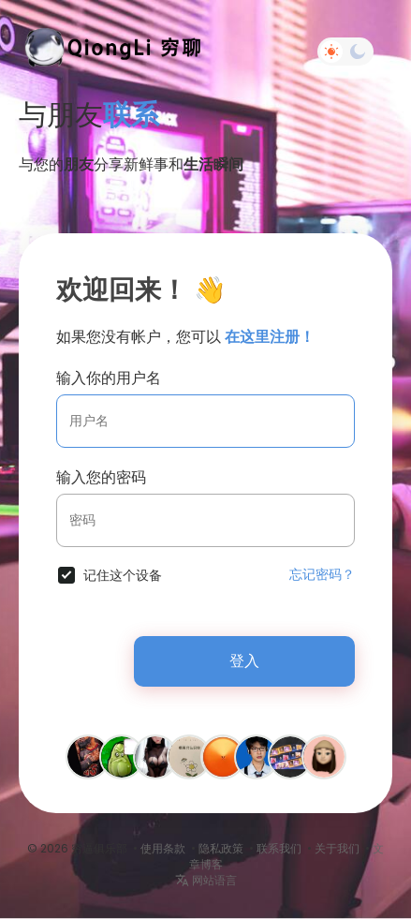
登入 (244, 661)
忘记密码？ (322, 574)
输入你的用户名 (108, 378)
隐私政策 (220, 848)
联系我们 (279, 848)
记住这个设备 (122, 575)
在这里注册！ (270, 337)
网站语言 (206, 880)
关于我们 (337, 848)
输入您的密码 (101, 477)
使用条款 (162, 848)
